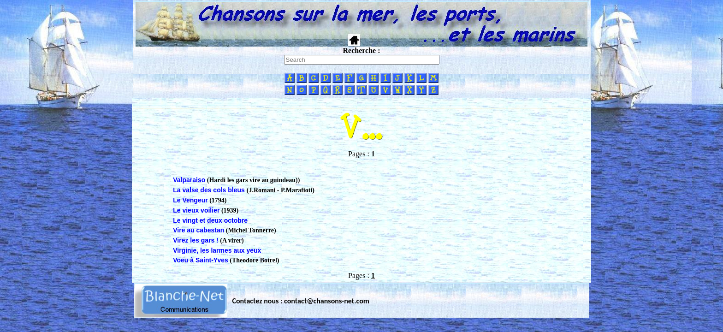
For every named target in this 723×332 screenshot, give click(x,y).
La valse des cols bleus (210, 190)
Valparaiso (189, 180)
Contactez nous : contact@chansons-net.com (300, 300)
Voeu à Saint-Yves (200, 260)
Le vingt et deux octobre (210, 220)
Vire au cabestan (198, 230)
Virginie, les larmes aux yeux (217, 250)
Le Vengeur (190, 200)
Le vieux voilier (196, 210)
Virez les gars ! (196, 240)
